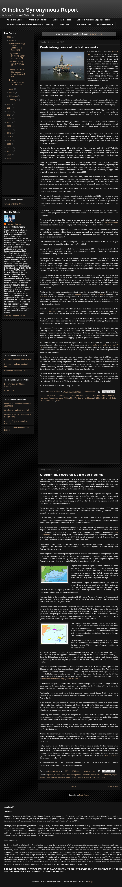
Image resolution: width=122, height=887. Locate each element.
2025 (9, 104)
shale (48, 401)
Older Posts (112, 786)
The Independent (111, 222)
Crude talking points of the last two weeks (69, 47)
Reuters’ (78, 294)
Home (73, 786)
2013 (9, 144)
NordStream (88, 398)
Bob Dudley (50, 395)
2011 (9, 151)
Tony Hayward (51, 311)
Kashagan (44, 398)
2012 (9, 147)
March (12, 93)
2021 (9, 115)
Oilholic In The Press (62, 20)
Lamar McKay (64, 398)
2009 (9, 158)
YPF (103, 777)
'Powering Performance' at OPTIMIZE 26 (16, 82)
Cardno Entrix (59, 775)
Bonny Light (60, 395)
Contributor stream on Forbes (16, 371)
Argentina (49, 775)
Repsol (68, 777)
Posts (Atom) (84, 795)
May (11, 40)
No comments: (89, 392)
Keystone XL (106, 775)
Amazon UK (9, 390)
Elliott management (73, 775)
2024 (9, 108)
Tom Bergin (100, 294)
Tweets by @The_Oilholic (14, 204)
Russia (86, 777)
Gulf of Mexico (95, 775)
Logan (114, 775)
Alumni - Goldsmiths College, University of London (16, 422)
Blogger (91, 882)
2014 (9, 140)
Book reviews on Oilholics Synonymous (14, 385)
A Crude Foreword (105, 24)
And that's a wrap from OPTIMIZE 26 (16, 64)
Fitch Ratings (102, 395)
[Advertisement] (18, 179)
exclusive (43, 297)
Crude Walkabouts (83, 24)
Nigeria (80, 398)
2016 (9, 133)
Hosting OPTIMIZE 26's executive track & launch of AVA (17, 73)
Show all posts (96, 34)
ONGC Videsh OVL (107, 398)
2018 (9, 126)
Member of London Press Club (16, 410)
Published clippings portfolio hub (17, 360)
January (12, 100)
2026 (9, 37)
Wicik (58, 401)
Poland (42, 401)
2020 (9, 119)
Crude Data (64, 24)
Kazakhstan (53, 398)
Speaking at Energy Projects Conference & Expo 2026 (17, 46)
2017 (9, 130)
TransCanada (95, 777)
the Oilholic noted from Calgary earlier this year (60, 679)
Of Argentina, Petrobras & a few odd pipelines (71, 474)
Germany (85, 775)
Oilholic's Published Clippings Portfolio (94, 20)
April (11, 89)
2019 (9, 122)
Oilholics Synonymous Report (40, 10)
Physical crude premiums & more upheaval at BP (17, 56)
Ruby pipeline (77, 777)
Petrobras (61, 777)
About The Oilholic (15, 20)
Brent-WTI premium (76, 395)
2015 (9, 137)
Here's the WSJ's (111, 756)
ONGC (96, 398)
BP (67, 395)
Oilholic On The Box (38, 20)
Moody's (73, 398)
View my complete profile (14, 315)
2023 (9, 111)
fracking (111, 395)
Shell (53, 401)
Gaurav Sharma (14, 224)
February (13, 96)
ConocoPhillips (90, 395)
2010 (9, 155)
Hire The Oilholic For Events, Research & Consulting (30, 24)
